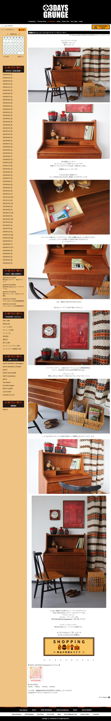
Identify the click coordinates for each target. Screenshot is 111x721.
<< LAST (6, 57)
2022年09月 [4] (7, 172)
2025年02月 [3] (7, 109)
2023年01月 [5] (7, 162)
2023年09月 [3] (7, 137)
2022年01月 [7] (7, 194)
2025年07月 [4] (7, 97)
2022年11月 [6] (7, 166)
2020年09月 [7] (7, 241)
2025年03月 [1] (7, 106)
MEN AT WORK (8, 388)
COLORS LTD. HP (8, 395)
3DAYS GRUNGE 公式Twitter (12, 367)
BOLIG (5, 379)
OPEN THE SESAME (9, 373)
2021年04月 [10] (8, 219)
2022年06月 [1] (7, 181)
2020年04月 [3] (7, 257)
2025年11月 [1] (7, 87)
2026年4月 (13, 34)
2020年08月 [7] (7, 244)
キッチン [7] (6, 333)
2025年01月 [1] (7, 112)
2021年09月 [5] (7, 206)
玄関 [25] (5, 336)
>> (19, 34)
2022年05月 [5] (7, 184)
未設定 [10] (6, 324)
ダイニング (105, 35)
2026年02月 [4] (7, 81)
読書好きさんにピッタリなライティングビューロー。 (48, 33)
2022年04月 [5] (7, 188)
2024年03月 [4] (7, 125)
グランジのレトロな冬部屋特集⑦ (13, 306)
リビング (98, 35)
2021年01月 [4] (7, 228)
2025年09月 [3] (7, 93)
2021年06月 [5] (7, 216)
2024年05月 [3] (7, 118)
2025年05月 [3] (7, 100)
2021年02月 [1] (7, 225)
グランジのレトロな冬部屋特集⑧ (13, 301)
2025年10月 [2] (7, 90)
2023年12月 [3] (7, 128)
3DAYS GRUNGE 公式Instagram (13, 363)
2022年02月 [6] (7, 191)
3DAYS (5, 370)
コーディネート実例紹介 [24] (12, 349)
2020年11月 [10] (8, 235)
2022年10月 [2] (7, 169)
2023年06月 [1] (7, 147)
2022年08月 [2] (7, 175)
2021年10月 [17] (8, 203)
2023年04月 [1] (7, 153)
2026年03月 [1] (7, 78)
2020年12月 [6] (7, 232)
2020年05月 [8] (7, 253)
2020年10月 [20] (8, 238)
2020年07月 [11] (8, 247)
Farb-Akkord (7, 382)
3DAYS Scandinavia (9, 376)
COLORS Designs (8, 385)
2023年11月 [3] (7, 131)
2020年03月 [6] (7, 260)
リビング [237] (7, 327)
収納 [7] (5, 339)
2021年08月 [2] (7, 209)
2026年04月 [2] (7, 74)
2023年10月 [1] (7, 134)
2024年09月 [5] (7, 115)
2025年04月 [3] (7, 103)
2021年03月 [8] (7, 222)
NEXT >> (20, 57)
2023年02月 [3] (7, 159)
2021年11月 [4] (7, 200)
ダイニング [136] (8, 330)
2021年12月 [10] (8, 197)
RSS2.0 (5, 409)
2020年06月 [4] (7, 250)
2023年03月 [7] (7, 156)
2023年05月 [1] (7, 150)
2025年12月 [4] (7, 84)
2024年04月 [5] (7, 122)
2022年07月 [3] (7, 178)
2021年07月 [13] (8, 213)
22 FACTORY (7, 392)
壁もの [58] (6, 343)
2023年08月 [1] (7, 140)
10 (19, 44)
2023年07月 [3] (7, 144)
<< (7, 34)
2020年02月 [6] (7, 263)
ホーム (3, 26)
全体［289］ (7, 320)
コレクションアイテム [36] (11, 346)
